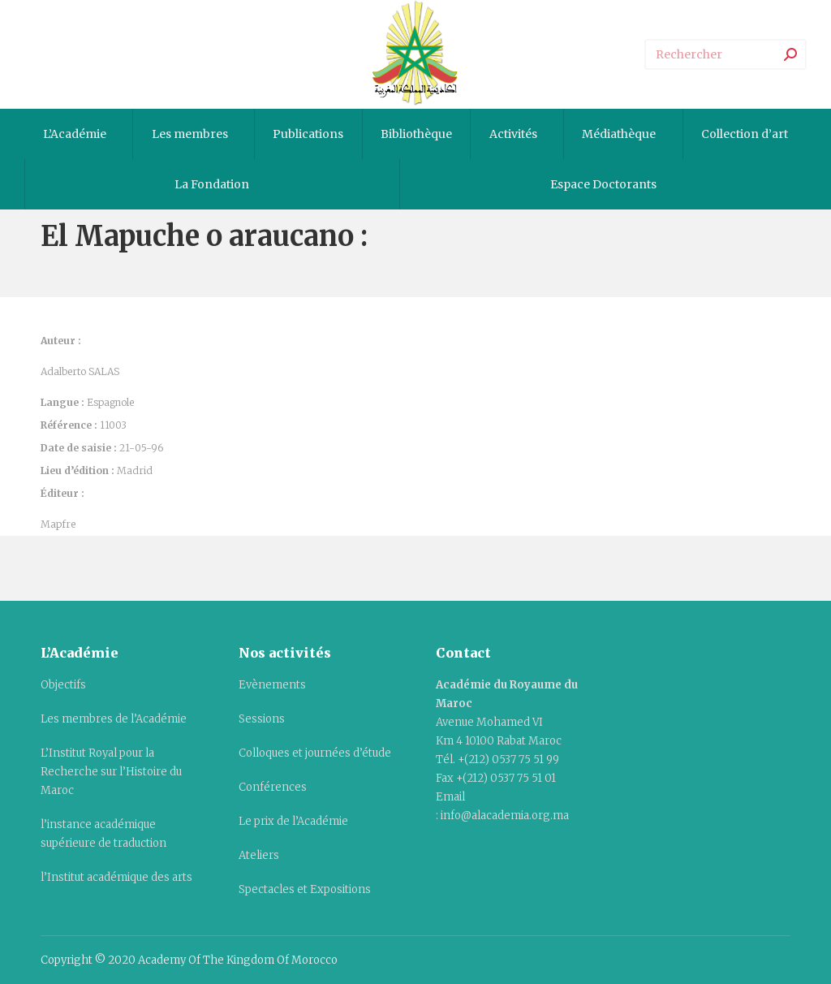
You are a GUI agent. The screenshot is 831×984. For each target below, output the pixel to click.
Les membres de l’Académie (114, 719)
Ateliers (259, 855)
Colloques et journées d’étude (315, 753)
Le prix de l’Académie (293, 821)
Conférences (273, 787)
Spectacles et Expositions (305, 889)
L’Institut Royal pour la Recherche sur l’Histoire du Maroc (111, 771)
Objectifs (63, 685)
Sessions (262, 719)
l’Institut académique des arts (116, 877)
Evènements (272, 685)
